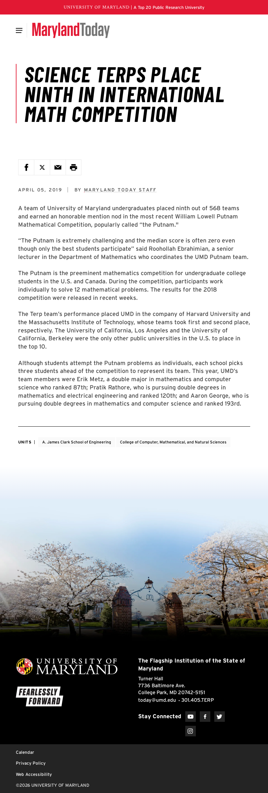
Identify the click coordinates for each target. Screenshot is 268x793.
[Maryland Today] (71, 30)
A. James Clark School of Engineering (76, 441)
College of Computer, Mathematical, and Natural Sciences (173, 441)
